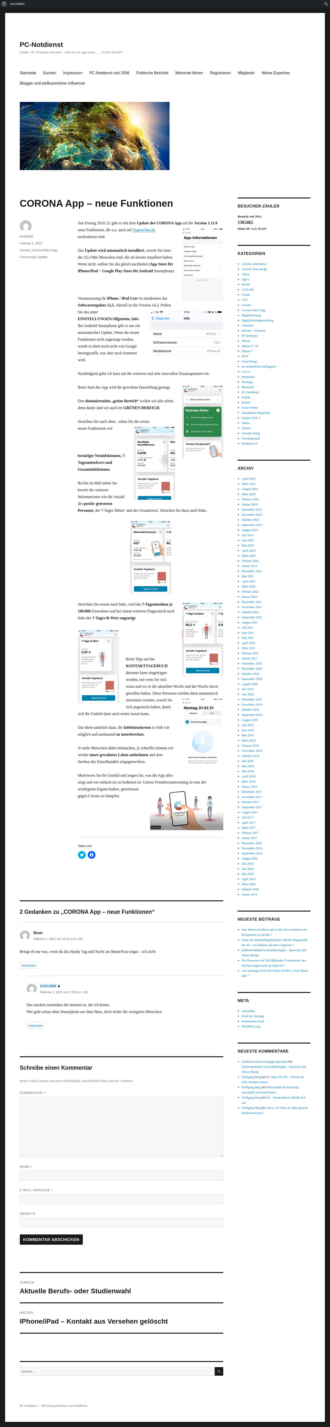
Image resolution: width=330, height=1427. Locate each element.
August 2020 (250, 684)
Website (28, 1213)
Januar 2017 (249, 838)
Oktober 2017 (250, 802)
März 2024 (248, 494)
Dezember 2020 (252, 663)
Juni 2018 (248, 766)
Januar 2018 (249, 786)
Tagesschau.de (144, 230)
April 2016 (248, 879)
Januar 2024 (249, 504)
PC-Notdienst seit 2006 (109, 73)
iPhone (246, 341)
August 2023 (250, 530)
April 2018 (248, 776)
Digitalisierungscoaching (257, 320)
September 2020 (252, 679)
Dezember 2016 (252, 843)
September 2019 (252, 715)
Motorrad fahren (189, 73)
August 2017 (250, 812)
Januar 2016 (249, 894)
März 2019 (248, 740)
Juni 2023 (248, 540)
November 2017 (252, 797)
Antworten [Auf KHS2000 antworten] (36, 1025)
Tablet (245, 423)
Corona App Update (34, 257)
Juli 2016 (247, 863)
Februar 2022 (250, 591)
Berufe (246, 284)
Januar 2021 (249, 658)
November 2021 (252, 607)
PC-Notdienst (41, 44)
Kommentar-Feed (253, 1021)
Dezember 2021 (252, 602)
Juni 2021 (248, 632)
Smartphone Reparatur (256, 412)
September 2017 (252, 807)
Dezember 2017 (252, 792)
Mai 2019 (248, 735)
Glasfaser (248, 325)
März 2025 (248, 484)
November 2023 (252, 514)
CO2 (245, 300)
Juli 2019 (247, 725)
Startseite (28, 73)
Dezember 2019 (252, 699)
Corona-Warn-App (44, 250)
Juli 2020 (247, 689)
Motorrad (248, 387)
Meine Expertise (276, 73)
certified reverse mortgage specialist (264, 1061)
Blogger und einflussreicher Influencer (52, 83)
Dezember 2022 (252, 571)
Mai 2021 (248, 638)
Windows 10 (250, 443)
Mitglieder (246, 73)
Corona (25, 250)
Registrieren (220, 73)
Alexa (245, 274)
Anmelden (17, 4)
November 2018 (252, 750)
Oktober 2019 (250, 709)
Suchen (49, 73)
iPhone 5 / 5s (250, 346)
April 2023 (248, 550)
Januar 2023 (249, 566)
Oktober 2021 (250, 612)
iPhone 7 (247, 351)
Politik (246, 397)
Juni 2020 (248, 694)
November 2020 (252, 668)
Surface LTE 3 (251, 418)
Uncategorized (251, 438)
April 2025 (248, 478)
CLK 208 (248, 289)
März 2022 (248, 586)
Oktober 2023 (250, 520)
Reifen (246, 402)
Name (26, 1166)
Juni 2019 (248, 730)
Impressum (72, 73)
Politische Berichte (152, 73)
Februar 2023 (250, 561)
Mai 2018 (248, 771)
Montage (247, 382)
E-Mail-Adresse (36, 1190)
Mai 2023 (248, 545)
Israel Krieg (249, 361)
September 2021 (252, 617)
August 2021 (250, 622)
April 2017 (248, 822)
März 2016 (248, 884)
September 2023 (252, 525)
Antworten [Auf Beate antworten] (29, 965)
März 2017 (248, 827)
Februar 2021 (250, 653)
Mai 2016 (248, 874)
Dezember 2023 (252, 509)
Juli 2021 (247, 627)
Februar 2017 (250, 833)
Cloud (245, 294)
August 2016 (250, 858)
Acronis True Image (254, 269)
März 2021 (248, 648)
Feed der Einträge (253, 1016)
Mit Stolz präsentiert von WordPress (64, 1405)
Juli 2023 (247, 535)
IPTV (245, 356)
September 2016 (252, 853)
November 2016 (252, 848)
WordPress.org (251, 1026)
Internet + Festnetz (254, 330)
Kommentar (32, 1093)
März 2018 (248, 781)
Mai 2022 (248, 576)
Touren (246, 428)
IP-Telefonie (249, 336)
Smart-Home (250, 407)
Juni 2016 (248, 869)
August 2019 (250, 720)
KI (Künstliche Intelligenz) (259, 366)
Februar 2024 (250, 499)
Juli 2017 (247, 817)
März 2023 (248, 555)
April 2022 (248, 581)
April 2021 (248, 643)
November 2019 (252, 704)
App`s (245, 279)
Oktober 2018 (250, 756)
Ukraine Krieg (251, 433)
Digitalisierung (251, 315)
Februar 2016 (250, 889)
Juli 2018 (247, 761)
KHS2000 (26, 236)
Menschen (248, 377)
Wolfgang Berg (251, 1077)
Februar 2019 (250, 745)
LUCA (246, 371)
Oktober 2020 (250, 673)
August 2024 (250, 489)
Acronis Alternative (254, 264)
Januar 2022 (249, 597)
